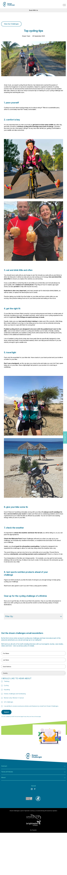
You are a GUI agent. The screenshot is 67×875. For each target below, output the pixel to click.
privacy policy (23, 646)
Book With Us (33, 10)
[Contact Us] (65, 437)
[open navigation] (64, 5)
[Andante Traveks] (33, 817)
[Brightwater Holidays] (33, 823)
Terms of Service (34, 716)
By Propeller (33, 830)
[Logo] (8, 4)
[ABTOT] (28, 800)
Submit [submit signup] (6, 712)
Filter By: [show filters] (33, 616)
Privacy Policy (26, 716)
